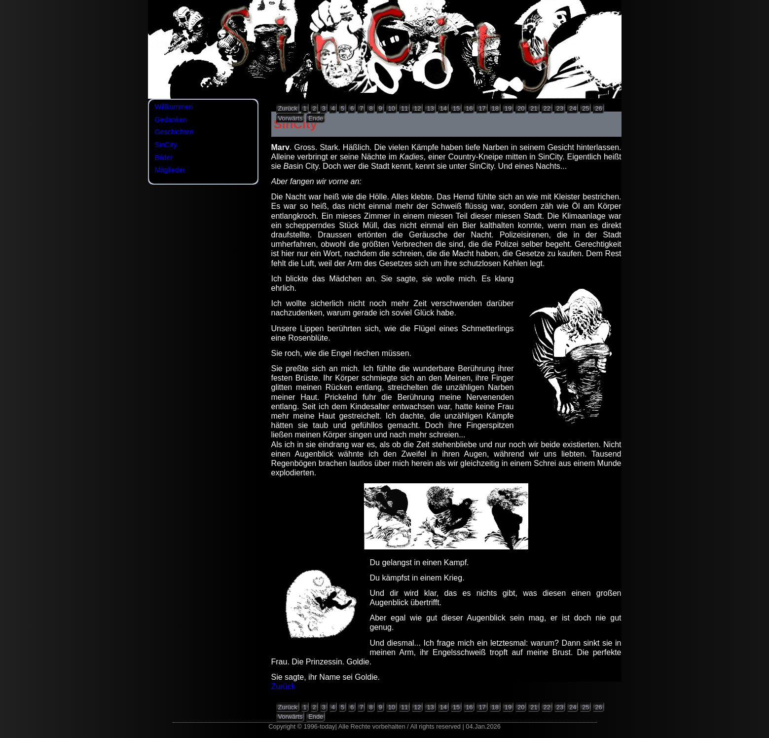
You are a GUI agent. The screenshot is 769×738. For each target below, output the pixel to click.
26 (598, 108)
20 (520, 108)
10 (391, 108)
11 (404, 108)
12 (417, 108)
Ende (315, 118)
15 (456, 108)
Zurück (287, 108)
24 (572, 108)
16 (469, 108)
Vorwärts (290, 118)
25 (585, 108)
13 (430, 108)
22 (547, 108)
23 (559, 108)
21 (533, 108)
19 (508, 108)
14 (443, 108)
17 (481, 108)
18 (495, 108)
